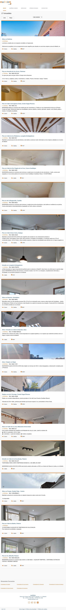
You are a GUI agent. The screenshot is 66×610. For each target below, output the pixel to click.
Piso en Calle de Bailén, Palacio (11, 523)
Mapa (10, 17)
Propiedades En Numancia (22, 588)
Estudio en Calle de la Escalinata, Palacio (14, 459)
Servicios (23, 8)
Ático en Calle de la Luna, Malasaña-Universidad (16, 426)
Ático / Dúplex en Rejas (9, 362)
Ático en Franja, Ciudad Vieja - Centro (13, 491)
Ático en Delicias (7, 39)
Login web (3, 609)
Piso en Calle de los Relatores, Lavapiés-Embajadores (18, 136)
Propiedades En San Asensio (22, 584)
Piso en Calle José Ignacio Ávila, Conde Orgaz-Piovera (18, 103)
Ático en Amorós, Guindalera (10, 297)
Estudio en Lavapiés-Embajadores (12, 265)
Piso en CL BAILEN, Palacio (10, 556)
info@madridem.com (33, 599)
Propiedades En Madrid (5, 584)
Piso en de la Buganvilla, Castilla (12, 200)
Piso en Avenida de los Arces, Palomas (13, 71)
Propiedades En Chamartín (38, 584)
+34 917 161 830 (29, 598)
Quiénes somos (13, 8)
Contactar (44, 8)
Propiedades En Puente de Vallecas (56, 584)
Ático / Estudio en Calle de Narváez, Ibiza (14, 329)
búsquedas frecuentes (8, 581)
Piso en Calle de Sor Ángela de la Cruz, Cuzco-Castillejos (19, 168)
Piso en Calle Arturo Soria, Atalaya (12, 233)
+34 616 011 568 (38, 598)
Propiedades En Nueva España (7, 588)
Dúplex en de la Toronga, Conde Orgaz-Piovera (16, 394)
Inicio (4, 8)
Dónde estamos (34, 8)
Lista (4, 17)
